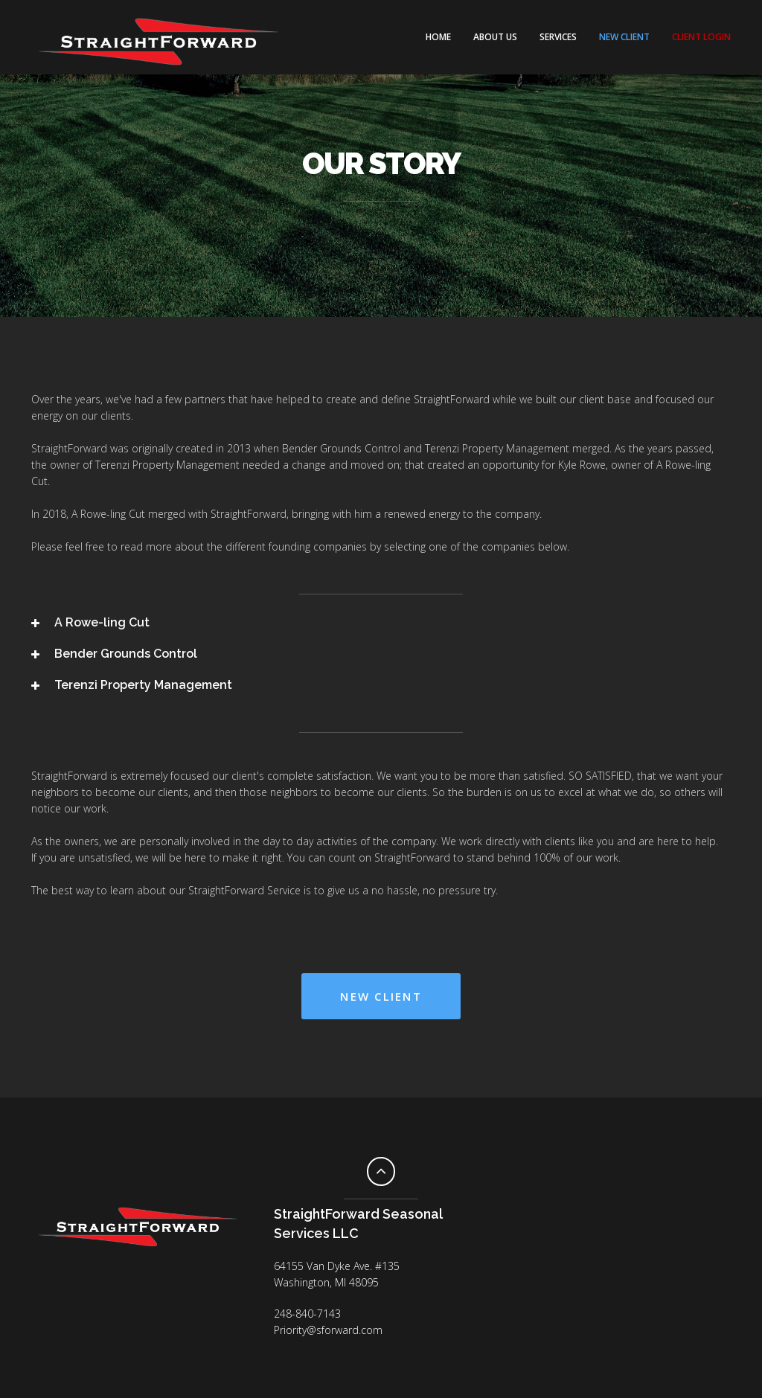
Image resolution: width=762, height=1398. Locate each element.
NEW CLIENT (624, 37)
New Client (381, 996)
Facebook (138, 1276)
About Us (495, 37)
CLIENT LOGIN (701, 37)
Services (558, 37)
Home (438, 37)
